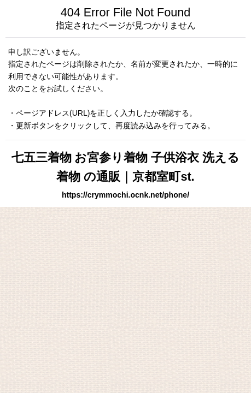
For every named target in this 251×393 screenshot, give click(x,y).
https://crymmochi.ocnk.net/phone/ (125, 194)
